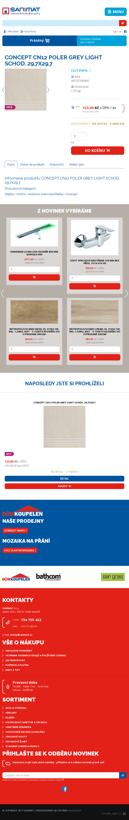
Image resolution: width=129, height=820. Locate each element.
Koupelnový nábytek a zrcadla (26, 722)
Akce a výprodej (16, 707)
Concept (72, 194)
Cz (115, 31)
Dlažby (9, 194)
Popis (11, 164)
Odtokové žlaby (16, 741)
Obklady (11, 712)
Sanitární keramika (18, 727)
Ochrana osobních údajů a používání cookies (36, 655)
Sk (120, 31)
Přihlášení (10, 31)
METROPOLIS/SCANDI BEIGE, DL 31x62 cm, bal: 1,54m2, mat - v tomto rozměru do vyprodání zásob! (34, 331)
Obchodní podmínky (19, 650)
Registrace (28, 31)
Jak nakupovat (15, 660)
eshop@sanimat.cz (21, 634)
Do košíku (97, 150)
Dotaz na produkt (32, 164)
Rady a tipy (13, 669)
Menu (115, 11)
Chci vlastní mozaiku (20, 550)
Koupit (64, 486)
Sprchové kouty (16, 736)
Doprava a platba (17, 665)
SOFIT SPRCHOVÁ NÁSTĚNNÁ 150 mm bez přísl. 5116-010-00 (94, 262)
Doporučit (57, 164)
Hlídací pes (76, 164)
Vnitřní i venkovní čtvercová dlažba (39, 194)
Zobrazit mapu (15, 530)
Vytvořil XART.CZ (113, 813)
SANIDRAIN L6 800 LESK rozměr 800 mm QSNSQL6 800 (34, 253)
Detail (64, 478)
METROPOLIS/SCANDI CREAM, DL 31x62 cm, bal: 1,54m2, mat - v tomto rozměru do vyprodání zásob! (94, 331)
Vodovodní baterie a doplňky (25, 731)
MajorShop (74, 810)
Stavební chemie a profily (22, 746)
